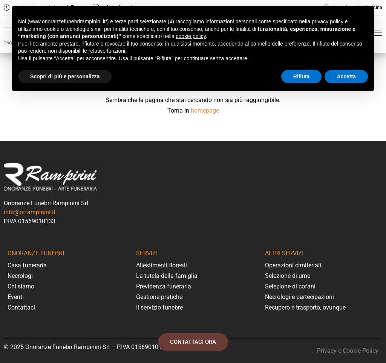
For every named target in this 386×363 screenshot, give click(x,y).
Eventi (16, 296)
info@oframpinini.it (29, 212)
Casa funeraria (27, 265)
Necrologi (20, 275)
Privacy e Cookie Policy (347, 350)
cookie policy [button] (191, 36)
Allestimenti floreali (161, 265)
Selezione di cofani (290, 286)
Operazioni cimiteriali (293, 265)
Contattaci (21, 307)
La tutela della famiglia (167, 275)
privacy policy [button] (327, 21)
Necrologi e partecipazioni (299, 296)
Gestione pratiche (159, 296)
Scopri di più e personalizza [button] (65, 76)
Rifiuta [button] (301, 76)
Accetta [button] (346, 76)
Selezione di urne (287, 275)
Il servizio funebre (159, 307)
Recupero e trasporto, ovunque (305, 307)
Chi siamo (21, 286)
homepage (205, 110)
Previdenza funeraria (163, 286)
